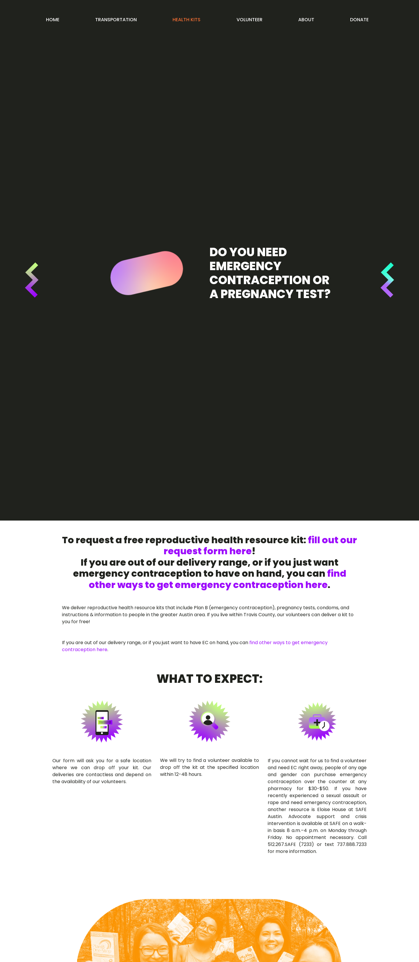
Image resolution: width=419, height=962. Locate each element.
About (306, 19)
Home (52, 19)
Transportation (116, 19)
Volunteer (249, 19)
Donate (359, 19)
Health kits (186, 19)
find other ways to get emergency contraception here (217, 579)
